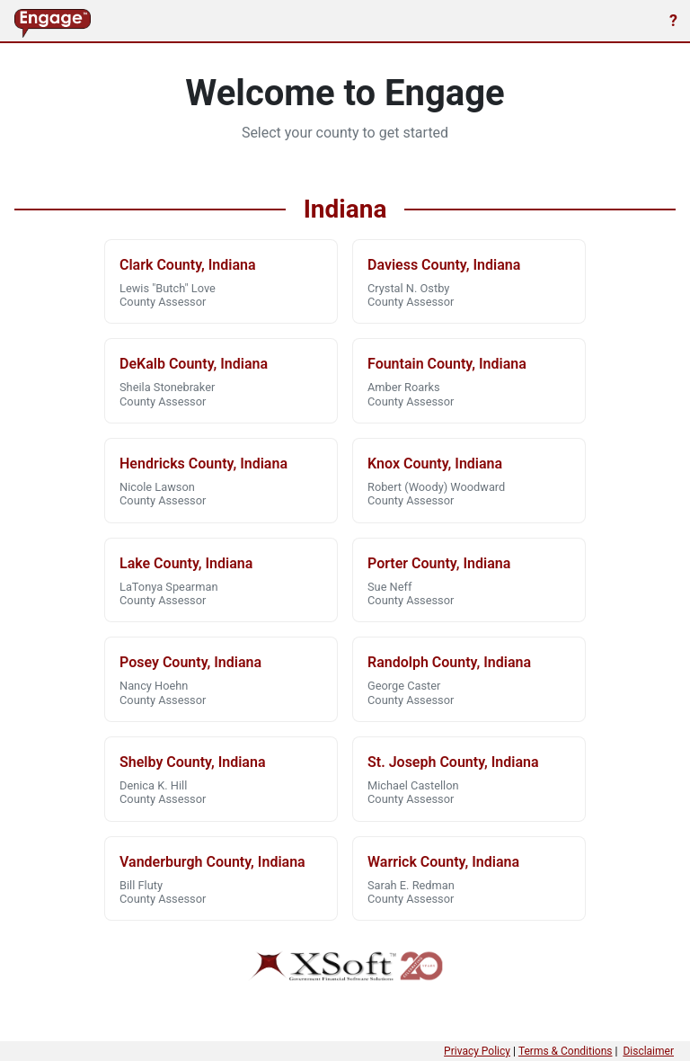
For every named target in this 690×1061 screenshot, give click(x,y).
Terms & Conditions (565, 1051)
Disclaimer (648, 1051)
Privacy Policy (477, 1051)
